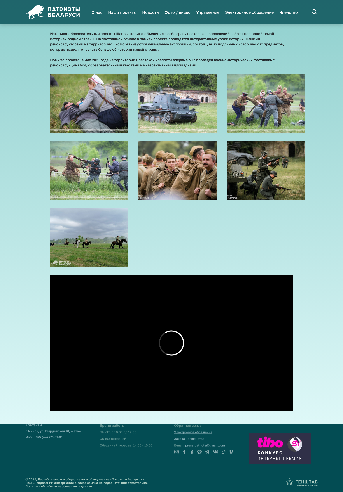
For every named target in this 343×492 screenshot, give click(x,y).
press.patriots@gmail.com (205, 438)
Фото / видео (177, 12)
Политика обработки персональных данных (59, 486)
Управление (207, 12)
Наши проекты (122, 12)
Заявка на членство (189, 432)
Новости (150, 12)
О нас (96, 12)
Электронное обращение (249, 12)
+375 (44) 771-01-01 (48, 430)
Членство (288, 12)
